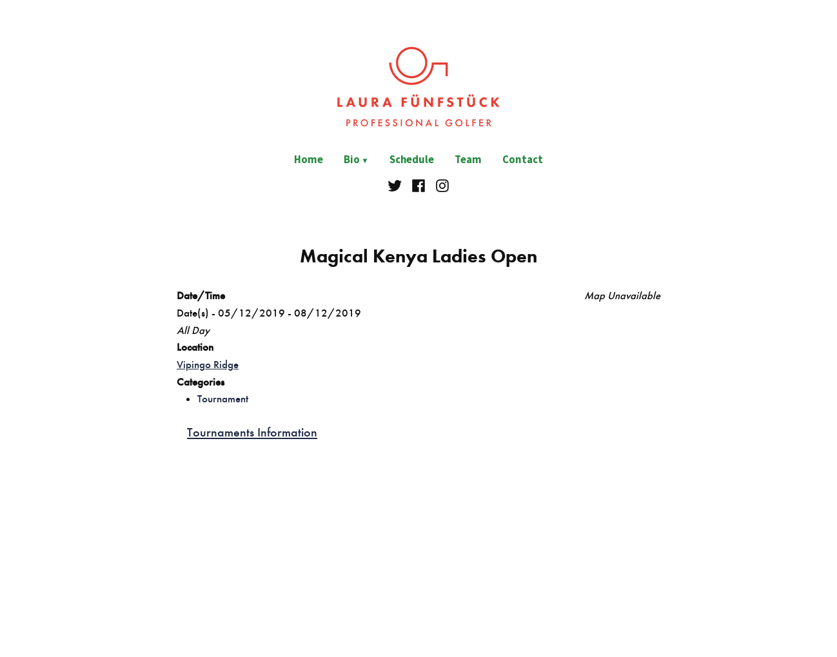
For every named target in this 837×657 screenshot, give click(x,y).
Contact (522, 159)
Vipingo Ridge (208, 364)
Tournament (222, 398)
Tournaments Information (252, 432)
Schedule (411, 159)
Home (308, 159)
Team (468, 159)
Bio (352, 159)
